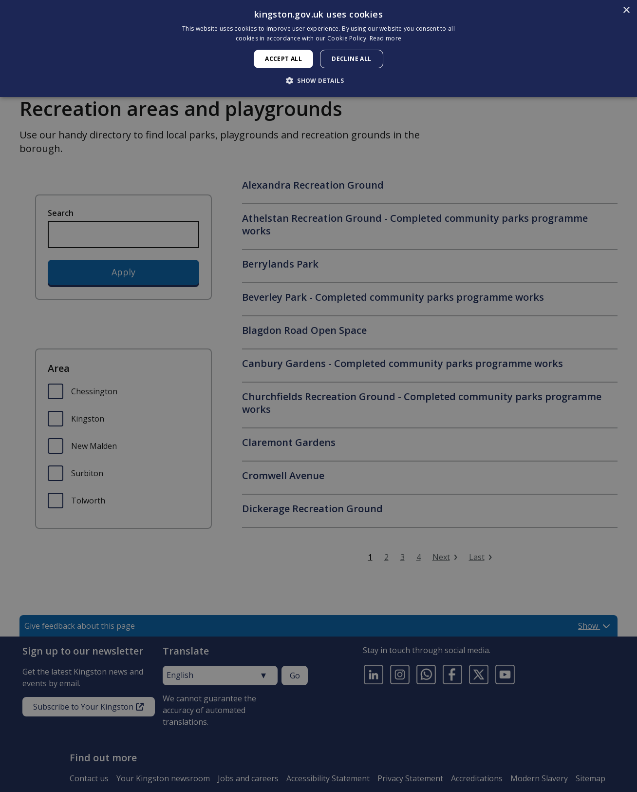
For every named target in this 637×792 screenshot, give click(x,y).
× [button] (626, 10)
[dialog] (318, 48)
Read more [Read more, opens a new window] (386, 38)
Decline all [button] (351, 59)
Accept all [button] (283, 59)
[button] (318, 80)
